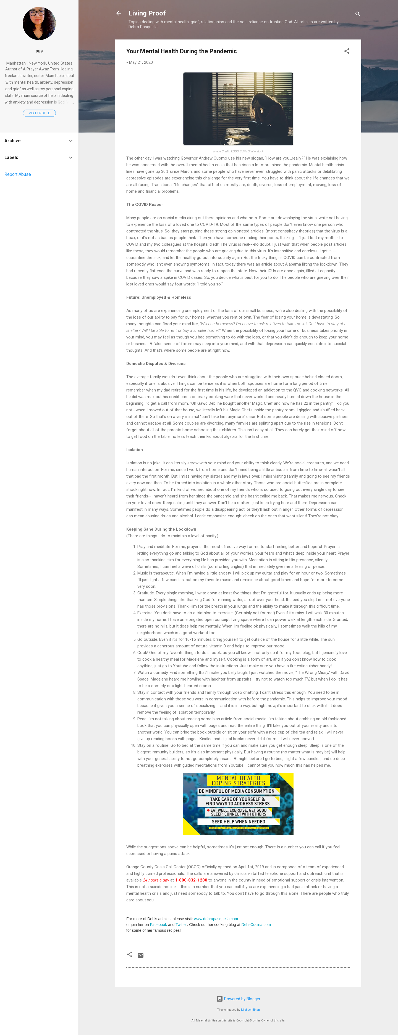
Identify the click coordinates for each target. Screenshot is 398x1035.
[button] (347, 52)
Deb (39, 51)
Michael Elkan (250, 1010)
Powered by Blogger (238, 998)
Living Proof (147, 13)
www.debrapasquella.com (216, 919)
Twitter (181, 924)
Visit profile (39, 113)
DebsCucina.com (256, 924)
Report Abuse (17, 174)
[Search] (358, 15)
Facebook (158, 924)
